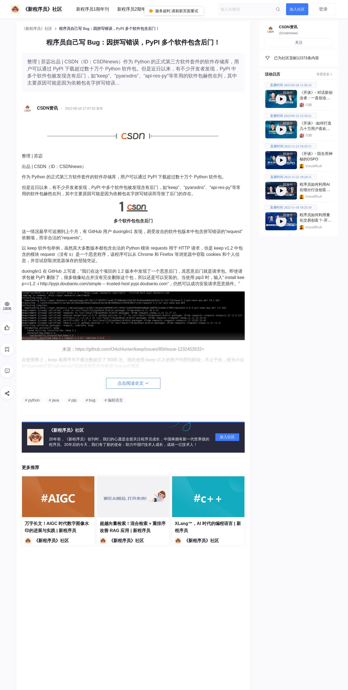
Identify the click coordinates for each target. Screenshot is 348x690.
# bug (90, 400)
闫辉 (309, 105)
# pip (72, 400)
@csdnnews (288, 33)
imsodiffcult (314, 166)
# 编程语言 (113, 400)
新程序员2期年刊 (133, 9)
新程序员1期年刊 (92, 9)
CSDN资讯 (288, 27)
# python (32, 400)
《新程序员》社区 (37, 29)
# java (54, 400)
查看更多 (324, 74)
